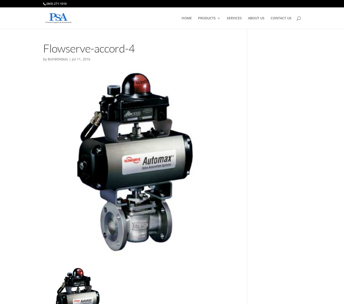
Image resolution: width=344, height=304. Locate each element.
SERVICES (234, 18)
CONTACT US (281, 18)
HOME (187, 18)
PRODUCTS (207, 18)
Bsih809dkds (58, 59)
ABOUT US (256, 18)
